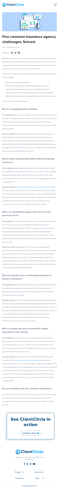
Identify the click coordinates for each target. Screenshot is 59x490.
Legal (39, 478)
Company (20, 478)
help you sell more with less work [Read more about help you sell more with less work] (27, 360)
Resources (39, 472)
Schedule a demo (30, 433)
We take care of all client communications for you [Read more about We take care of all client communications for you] (34, 187)
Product (19, 472)
